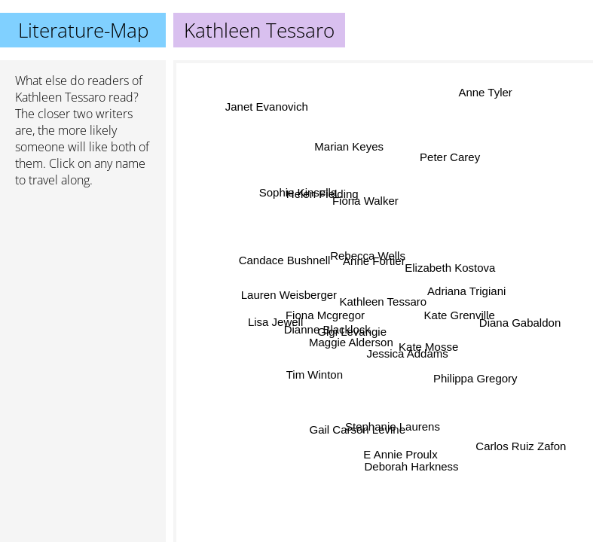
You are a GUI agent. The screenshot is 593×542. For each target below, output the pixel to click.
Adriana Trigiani (466, 291)
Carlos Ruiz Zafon (520, 446)
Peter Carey (449, 156)
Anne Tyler (485, 93)
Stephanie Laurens (393, 425)
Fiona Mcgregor (325, 314)
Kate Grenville (458, 313)
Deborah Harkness (409, 466)
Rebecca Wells (366, 254)
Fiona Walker (368, 200)
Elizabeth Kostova (448, 264)
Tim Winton (314, 373)
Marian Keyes (352, 146)
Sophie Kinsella (298, 194)
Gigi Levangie (354, 333)
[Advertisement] (83, 279)
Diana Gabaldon (519, 324)
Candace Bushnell (285, 262)
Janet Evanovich (266, 109)
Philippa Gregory (475, 377)
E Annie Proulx (400, 453)
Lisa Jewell (276, 324)
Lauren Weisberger (290, 295)
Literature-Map (83, 30)
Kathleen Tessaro (60, 97)
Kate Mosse (427, 346)
